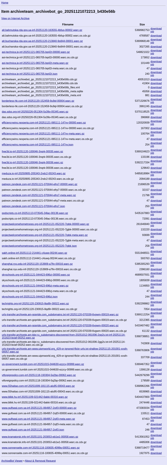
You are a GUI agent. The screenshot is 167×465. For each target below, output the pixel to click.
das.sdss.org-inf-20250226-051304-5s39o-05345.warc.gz (35, 111)
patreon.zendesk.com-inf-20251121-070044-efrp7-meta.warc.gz (39, 195)
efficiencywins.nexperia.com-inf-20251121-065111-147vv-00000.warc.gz (44, 122)
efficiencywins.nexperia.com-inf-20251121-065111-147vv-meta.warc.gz (43, 133)
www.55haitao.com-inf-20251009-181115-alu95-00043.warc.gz (38, 386)
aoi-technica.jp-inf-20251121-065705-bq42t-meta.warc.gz (35, 63)
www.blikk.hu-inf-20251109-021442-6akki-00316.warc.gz (35, 397)
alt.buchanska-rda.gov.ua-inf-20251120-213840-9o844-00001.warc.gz (42, 41)
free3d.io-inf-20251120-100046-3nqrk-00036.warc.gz (32, 162)
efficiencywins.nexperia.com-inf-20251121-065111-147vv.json (37, 144)
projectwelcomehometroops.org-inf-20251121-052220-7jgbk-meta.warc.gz (45, 235)
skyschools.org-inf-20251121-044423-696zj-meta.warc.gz (35, 285)
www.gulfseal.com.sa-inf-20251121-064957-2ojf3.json (33, 429)
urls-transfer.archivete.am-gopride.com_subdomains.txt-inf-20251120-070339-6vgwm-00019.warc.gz (60, 314)
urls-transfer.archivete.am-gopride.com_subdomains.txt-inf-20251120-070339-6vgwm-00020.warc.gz (60, 325)
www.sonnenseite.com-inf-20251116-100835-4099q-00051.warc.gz (41, 447)
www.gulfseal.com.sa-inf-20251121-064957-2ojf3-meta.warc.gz (38, 418)
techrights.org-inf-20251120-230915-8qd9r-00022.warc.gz (35, 303)
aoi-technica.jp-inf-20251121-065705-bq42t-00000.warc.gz (36, 52)
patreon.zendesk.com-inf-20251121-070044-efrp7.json (33, 206)
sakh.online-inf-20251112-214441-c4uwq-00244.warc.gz (34, 253)
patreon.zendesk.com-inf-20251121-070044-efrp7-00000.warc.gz (39, 184)
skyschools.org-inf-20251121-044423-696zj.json (30, 296)
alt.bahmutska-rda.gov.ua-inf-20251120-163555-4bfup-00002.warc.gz (42, 30)
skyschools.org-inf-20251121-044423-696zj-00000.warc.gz (36, 274)
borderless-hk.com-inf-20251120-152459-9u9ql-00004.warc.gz (38, 100)
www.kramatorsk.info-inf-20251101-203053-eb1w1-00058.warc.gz (40, 436)
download (156, 28)
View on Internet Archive (15, 18)
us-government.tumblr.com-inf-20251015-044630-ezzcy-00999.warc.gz (43, 364)
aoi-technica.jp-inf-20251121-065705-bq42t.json (29, 73)
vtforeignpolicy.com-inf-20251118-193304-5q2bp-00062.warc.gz (39, 375)
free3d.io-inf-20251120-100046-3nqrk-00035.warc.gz (32, 151)
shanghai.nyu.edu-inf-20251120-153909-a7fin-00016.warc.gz (37, 263)
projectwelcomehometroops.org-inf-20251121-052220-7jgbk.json (39, 245)
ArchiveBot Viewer (12, 460)
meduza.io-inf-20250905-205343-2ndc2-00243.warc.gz (34, 173)
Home (4, 2)
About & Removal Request (40, 460)
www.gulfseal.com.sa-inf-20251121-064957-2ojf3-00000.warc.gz (39, 408)
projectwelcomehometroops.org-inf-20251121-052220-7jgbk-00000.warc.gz (45, 224)
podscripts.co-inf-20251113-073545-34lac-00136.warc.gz (35, 213)
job (152, 31)
